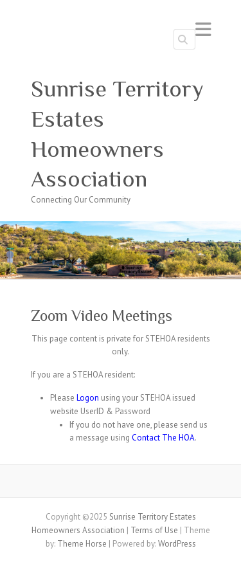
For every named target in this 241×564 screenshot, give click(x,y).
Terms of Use (154, 530)
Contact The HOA (163, 437)
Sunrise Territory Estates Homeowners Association (117, 134)
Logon (87, 397)
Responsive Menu (203, 29)
